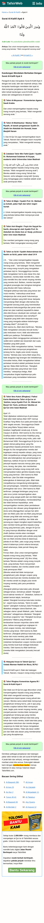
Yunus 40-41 (11, 797)
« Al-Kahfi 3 (16, 55)
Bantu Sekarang (22, 870)
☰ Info (37, 3)
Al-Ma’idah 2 (11, 807)
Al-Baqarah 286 (12, 782)
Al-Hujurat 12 (31, 807)
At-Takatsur (30, 797)
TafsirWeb (14, 3)
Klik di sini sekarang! (22, 67)
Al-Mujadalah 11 (32, 792)
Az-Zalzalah (30, 787)
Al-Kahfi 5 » (28, 55)
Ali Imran (29, 782)
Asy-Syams (30, 802)
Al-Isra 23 (10, 787)
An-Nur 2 (9, 792)
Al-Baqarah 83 (12, 802)
